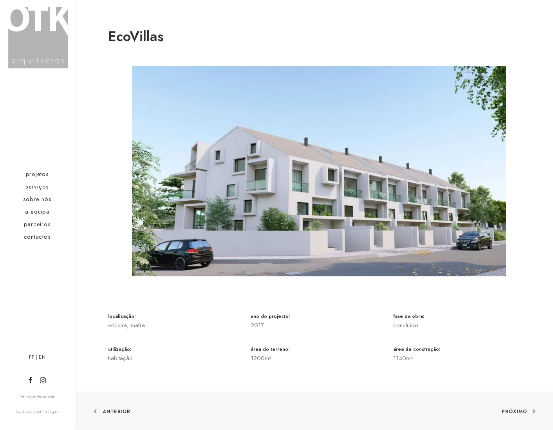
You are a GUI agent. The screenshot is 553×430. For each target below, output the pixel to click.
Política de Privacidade (37, 396)
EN (42, 357)
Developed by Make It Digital (37, 412)
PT (31, 357)
